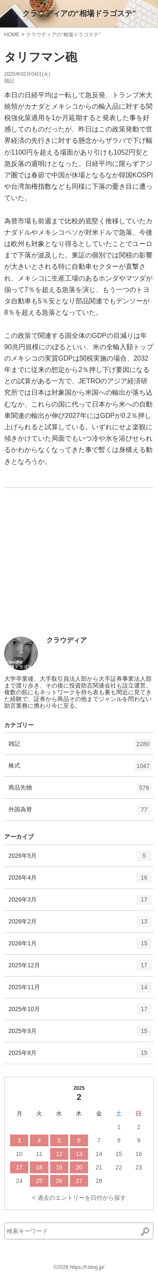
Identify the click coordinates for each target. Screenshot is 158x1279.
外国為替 (80, 813)
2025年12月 (80, 968)
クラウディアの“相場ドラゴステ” (79, 13)
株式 (80, 769)
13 (79, 1154)
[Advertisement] (67, 574)
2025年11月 (80, 990)
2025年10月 (80, 1012)
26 (59, 1180)
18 (39, 1167)
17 (19, 1167)
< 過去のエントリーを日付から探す (79, 1197)
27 (79, 1180)
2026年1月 (80, 946)
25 (39, 1180)
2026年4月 (80, 880)
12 (59, 1154)
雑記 (9, 81)
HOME (11, 34)
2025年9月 (80, 1034)
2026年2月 (80, 924)
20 (79, 1167)
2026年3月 (80, 902)
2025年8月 (80, 1056)
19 (59, 1167)
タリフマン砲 (40, 57)
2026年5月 (80, 859)
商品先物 (80, 791)
